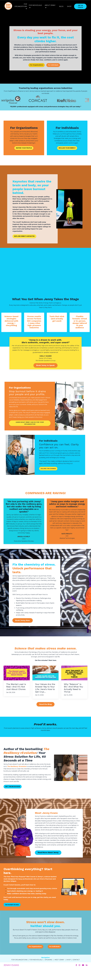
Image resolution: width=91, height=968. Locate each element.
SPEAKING (48, 960)
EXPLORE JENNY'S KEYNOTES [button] (24, 236)
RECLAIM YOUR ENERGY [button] (67, 148)
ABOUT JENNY (50, 6)
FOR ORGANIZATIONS (20, 6)
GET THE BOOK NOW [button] (12, 786)
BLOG (61, 6)
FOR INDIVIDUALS (35, 6)
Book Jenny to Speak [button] (45, 365)
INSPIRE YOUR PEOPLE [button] (24, 148)
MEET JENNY (59, 960)
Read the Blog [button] (45, 704)
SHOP (69, 6)
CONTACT (76, 960)
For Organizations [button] (36, 65)
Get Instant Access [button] (12, 904)
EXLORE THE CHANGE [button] (48, 468)
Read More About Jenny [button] (48, 852)
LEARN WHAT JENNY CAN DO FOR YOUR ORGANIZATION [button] (30, 423)
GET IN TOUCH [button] (80, 6)
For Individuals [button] (53, 65)
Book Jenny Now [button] (22, 620)
